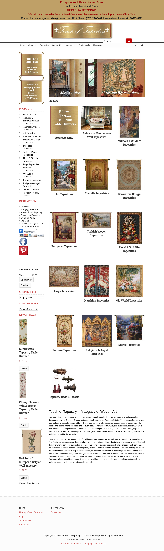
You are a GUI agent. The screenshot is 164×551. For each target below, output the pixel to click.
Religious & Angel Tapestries (31, 185)
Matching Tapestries (28, 169)
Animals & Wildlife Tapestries (31, 128)
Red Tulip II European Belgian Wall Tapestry (30, 462)
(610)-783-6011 (134, 18)
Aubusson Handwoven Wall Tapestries (31, 120)
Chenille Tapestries (32, 136)
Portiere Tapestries (32, 180)
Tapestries (44, 45)
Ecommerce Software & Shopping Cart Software (83, 543)
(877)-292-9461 (94, 18)
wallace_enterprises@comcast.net (53, 18)
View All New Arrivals (29, 483)
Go (129, 41)
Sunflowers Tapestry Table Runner (28, 352)
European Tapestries (28, 147)
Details (24, 368)
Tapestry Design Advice (32, 223)
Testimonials (84, 45)
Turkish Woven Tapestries (30, 153)
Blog (21, 516)
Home (22, 45)
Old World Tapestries (28, 175)
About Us (32, 45)
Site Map (25, 220)
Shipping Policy (28, 218)
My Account (98, 45)
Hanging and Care (29, 209)
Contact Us (56, 45)
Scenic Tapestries (31, 189)
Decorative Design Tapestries (31, 141)
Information (70, 45)
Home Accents (30, 114)
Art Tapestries (30, 133)
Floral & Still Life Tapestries (30, 159)
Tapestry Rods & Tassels (31, 194)
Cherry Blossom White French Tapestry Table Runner (29, 407)
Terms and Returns (30, 226)
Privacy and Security (30, 215)
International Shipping (31, 212)
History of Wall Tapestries (31, 512)
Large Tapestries (31, 164)
